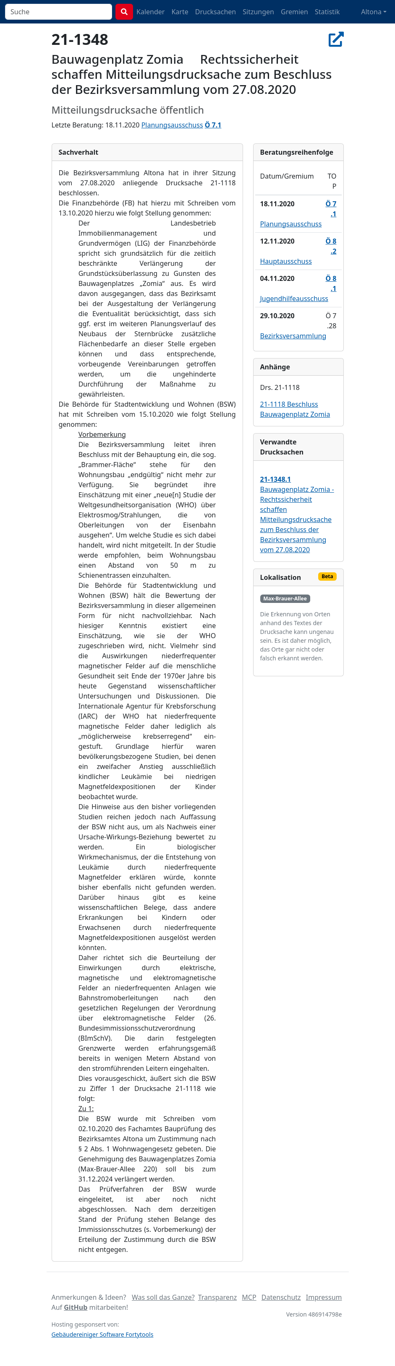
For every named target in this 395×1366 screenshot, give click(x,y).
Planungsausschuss (172, 125)
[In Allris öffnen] (336, 39)
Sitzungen (258, 11)
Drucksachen (215, 11)
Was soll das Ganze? (163, 1297)
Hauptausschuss (286, 261)
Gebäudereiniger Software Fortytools (103, 1334)
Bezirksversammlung (293, 335)
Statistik (327, 11)
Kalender (150, 11)
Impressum (324, 1297)
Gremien (294, 11)
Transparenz (217, 1297)
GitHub (75, 1307)
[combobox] (58, 12)
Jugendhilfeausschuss (294, 298)
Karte (179, 11)
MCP (249, 1297)
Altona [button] (371, 11)
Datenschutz (281, 1297)
